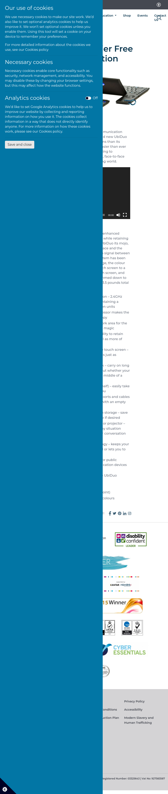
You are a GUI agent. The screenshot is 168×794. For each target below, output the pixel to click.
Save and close (20, 145)
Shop (127, 15)
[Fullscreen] (125, 215)
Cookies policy (37, 50)
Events (142, 15)
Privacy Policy (134, 701)
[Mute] (118, 215)
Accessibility (133, 709)
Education (106, 15)
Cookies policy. (51, 131)
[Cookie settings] (8, 786)
